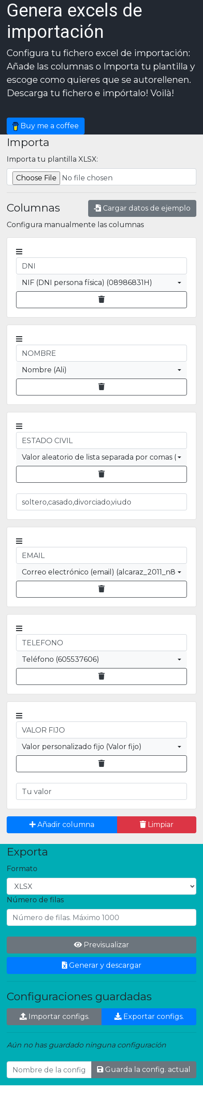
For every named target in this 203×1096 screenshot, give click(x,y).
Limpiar (157, 824)
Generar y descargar (102, 965)
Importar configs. (54, 1016)
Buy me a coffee (45, 126)
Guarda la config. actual (144, 1069)
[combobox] (101, 282)
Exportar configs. (149, 1016)
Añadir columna (61, 824)
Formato (22, 868)
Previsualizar (101, 945)
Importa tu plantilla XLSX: (52, 159)
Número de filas (35, 900)
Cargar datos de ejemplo (142, 208)
